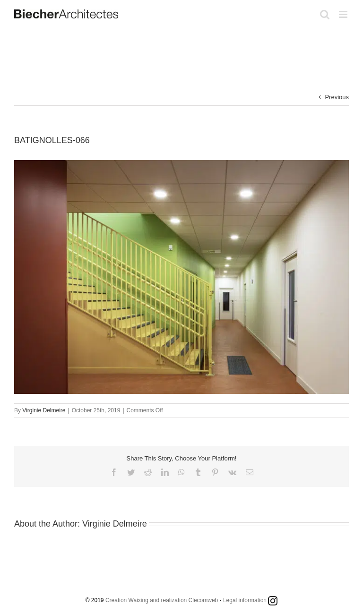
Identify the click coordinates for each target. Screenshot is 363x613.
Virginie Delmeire (43, 410)
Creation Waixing (126, 600)
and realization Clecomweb (184, 600)
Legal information (245, 600)
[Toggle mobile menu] (344, 14)
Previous (337, 97)
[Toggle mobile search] (324, 14)
